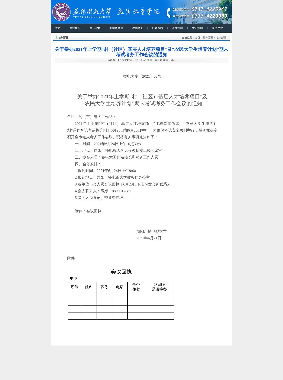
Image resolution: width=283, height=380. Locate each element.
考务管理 (221, 37)
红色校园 (157, 28)
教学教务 (137, 28)
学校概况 (75, 28)
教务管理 (208, 37)
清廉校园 (177, 28)
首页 (58, 28)
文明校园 (197, 28)
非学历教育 (116, 28)
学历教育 (95, 28)
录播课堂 (217, 28)
